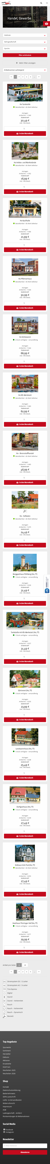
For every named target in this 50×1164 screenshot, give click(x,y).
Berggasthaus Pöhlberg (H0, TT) (25, 574)
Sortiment (7, 1051)
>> (39, 76)
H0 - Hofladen (25, 516)
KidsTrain (6, 1067)
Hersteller (7, 1054)
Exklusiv (6, 1057)
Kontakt (6, 1087)
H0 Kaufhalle (25, 221)
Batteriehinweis (9, 1093)
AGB (4, 1110)
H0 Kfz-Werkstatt (25, 395)
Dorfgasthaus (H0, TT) (25, 807)
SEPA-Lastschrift (9, 1097)
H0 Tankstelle (25, 104)
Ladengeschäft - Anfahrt (12, 1113)
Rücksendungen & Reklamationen (16, 1116)
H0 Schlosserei (25, 337)
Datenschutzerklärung (11, 1090)
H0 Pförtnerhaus (25, 279)
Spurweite (7, 1047)
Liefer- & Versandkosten (12, 1100)
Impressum (7, 1106)
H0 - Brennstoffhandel (25, 453)
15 (19, 965)
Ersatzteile (7, 1064)
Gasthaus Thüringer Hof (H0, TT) (25, 923)
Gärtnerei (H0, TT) (25, 690)
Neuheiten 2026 (9, 1073)
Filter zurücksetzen (25, 55)
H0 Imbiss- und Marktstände (25, 162)
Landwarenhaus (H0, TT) (25, 749)
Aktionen (6, 1060)
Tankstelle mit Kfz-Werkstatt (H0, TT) (25, 632)
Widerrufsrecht (9, 1103)
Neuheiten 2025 (9, 1070)
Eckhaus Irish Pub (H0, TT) (25, 865)
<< (11, 76)
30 (25, 965)
